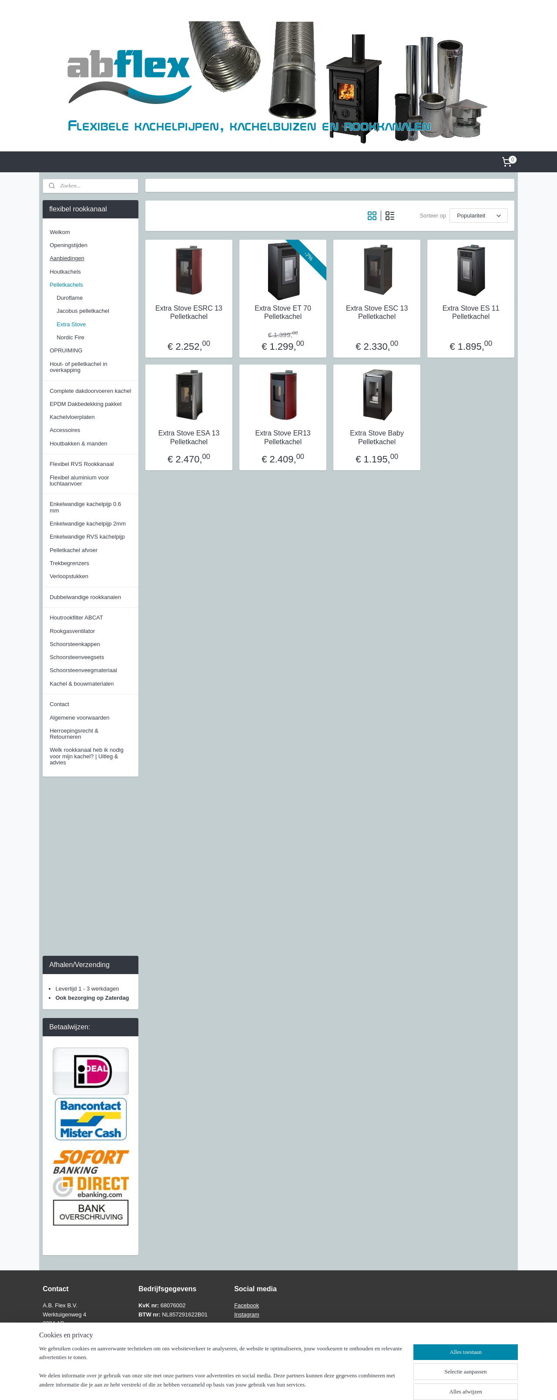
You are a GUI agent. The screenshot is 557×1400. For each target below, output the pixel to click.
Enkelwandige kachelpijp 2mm (88, 523)
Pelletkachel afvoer (73, 550)
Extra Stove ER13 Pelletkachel (282, 437)
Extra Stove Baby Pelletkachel (377, 437)
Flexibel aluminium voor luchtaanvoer (79, 480)
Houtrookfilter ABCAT (76, 617)
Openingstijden (68, 245)
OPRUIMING (66, 350)
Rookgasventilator (72, 631)
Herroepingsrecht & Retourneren (74, 733)
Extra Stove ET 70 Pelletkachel (283, 312)
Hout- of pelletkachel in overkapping (78, 367)
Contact (59, 704)
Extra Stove (71, 324)
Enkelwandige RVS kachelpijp (87, 536)
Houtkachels (65, 271)
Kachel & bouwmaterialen (82, 683)
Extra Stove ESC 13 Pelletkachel (377, 312)
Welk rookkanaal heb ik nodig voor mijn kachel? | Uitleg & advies (87, 756)
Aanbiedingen (67, 258)
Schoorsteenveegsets (77, 657)
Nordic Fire (70, 337)
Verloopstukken (69, 576)
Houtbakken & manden (78, 443)
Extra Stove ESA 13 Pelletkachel (188, 437)
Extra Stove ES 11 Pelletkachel (471, 312)
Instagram (246, 1314)
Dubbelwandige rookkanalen (85, 597)
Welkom (60, 232)
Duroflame (70, 298)
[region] (221, 1372)
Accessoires (65, 430)
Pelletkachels (66, 284)
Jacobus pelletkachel (83, 311)
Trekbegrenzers (69, 563)
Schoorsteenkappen (75, 644)
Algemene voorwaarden (79, 717)
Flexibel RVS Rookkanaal (82, 464)
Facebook (246, 1305)
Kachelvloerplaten (72, 417)
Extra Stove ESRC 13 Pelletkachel (188, 312)
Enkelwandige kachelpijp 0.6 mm (85, 507)
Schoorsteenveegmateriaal (83, 670)
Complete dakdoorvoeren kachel (90, 391)
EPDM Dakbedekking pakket (85, 404)
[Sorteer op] (478, 215)
